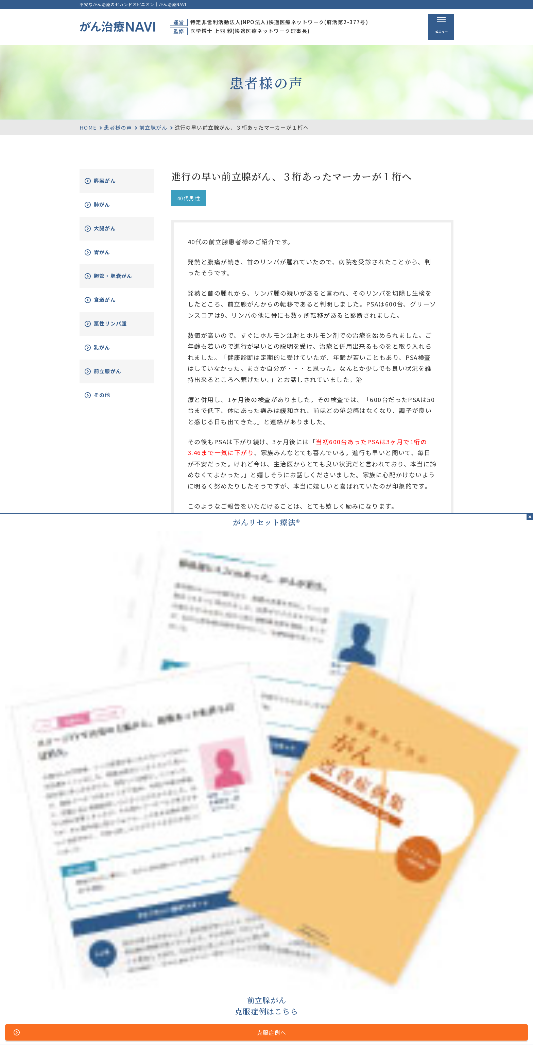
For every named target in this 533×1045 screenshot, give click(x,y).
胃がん (109, 252)
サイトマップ (193, 1029)
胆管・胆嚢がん (119, 278)
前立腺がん (153, 127)
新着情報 (418, 989)
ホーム (290, 964)
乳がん (109, 352)
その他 (109, 400)
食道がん (112, 305)
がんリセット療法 (358, 977)
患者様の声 (118, 127)
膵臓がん (112, 181)
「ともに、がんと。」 (429, 1029)
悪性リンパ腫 (119, 329)
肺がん (109, 204)
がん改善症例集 (427, 977)
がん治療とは (351, 964)
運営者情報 (229, 1029)
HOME (88, 127)
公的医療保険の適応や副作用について (353, 1029)
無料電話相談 (351, 989)
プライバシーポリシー (276, 1029)
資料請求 (418, 964)
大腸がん (112, 228)
